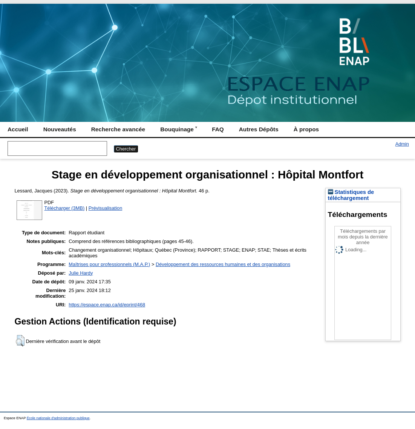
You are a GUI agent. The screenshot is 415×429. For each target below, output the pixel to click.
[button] (20, 340)
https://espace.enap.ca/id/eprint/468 (107, 305)
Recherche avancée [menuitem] (118, 129)
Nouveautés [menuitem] (59, 129)
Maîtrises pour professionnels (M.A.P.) (109, 264)
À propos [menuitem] (306, 129)
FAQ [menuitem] (218, 129)
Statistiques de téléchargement (351, 195)
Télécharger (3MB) (64, 208)
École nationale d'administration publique (58, 418)
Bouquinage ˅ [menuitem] (178, 129)
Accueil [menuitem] (18, 129)
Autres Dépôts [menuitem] (259, 129)
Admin (402, 144)
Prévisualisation (106, 208)
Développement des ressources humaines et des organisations (223, 264)
